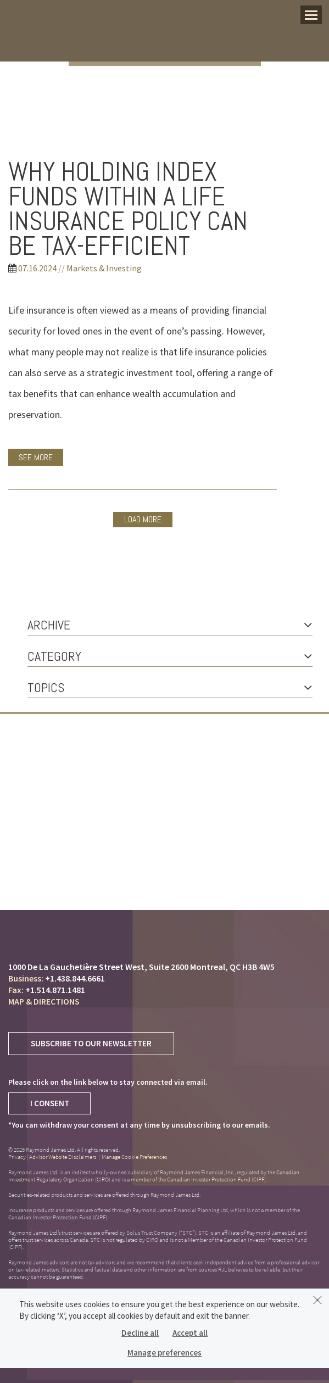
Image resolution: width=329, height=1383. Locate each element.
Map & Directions (44, 1001)
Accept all (190, 1333)
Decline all (140, 1333)
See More (36, 457)
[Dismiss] (317, 1300)
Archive (170, 624)
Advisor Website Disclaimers (62, 1157)
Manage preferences (164, 1352)
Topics (170, 687)
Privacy (17, 1157)
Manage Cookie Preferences (134, 1157)
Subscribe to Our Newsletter (91, 1043)
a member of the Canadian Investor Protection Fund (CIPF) (196, 1179)
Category (170, 656)
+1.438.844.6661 (75, 978)
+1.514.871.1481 (55, 989)
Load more (142, 519)
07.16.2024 (37, 268)
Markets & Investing (104, 268)
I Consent (49, 1103)
